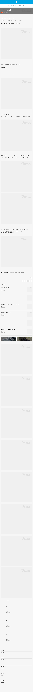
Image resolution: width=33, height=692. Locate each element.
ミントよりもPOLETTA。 (5, 287)
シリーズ (20, 5)
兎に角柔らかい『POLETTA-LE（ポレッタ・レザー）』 (10, 304)
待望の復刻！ (8, 602)
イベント (23, 5)
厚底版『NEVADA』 (9, 639)
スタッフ (12, 5)
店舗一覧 (16, 5)
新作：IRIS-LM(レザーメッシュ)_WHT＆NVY (12, 616)
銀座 (2, 12)
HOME (9, 5)
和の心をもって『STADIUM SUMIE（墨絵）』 (8, 329)
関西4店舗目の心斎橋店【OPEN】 (11, 644)
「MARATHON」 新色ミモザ (10, 625)
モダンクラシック (4, 321)
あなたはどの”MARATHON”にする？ (11, 630)
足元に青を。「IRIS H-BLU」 (6, 312)
